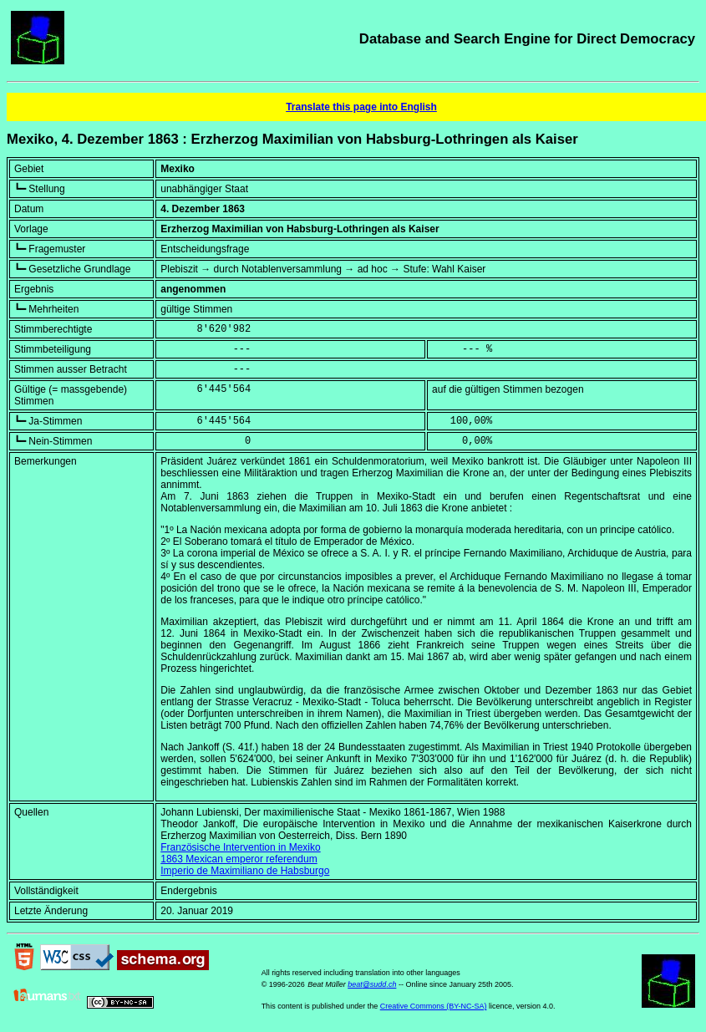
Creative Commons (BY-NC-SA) (433, 1006)
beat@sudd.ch (372, 984)
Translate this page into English (361, 107)
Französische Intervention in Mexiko (240, 847)
